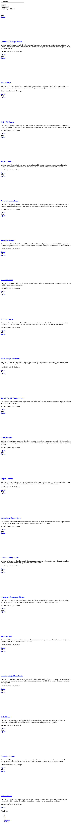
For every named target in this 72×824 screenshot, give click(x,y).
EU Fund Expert (7, 319)
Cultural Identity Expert (10, 557)
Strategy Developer (8, 240)
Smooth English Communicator (12, 398)
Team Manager (6, 437)
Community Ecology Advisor (11, 42)
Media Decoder (6, 796)
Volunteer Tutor (6, 636)
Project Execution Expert (10, 201)
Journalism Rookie (7, 756)
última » (6, 821)
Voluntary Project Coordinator (12, 676)
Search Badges (5, 1)
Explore (3, 17)
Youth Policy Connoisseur (10, 359)
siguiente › (7, 820)
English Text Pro (7, 479)
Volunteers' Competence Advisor (12, 597)
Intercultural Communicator (11, 518)
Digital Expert (6, 717)
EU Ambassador (7, 280)
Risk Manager (6, 83)
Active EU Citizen (7, 122)
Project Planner (6, 161)
